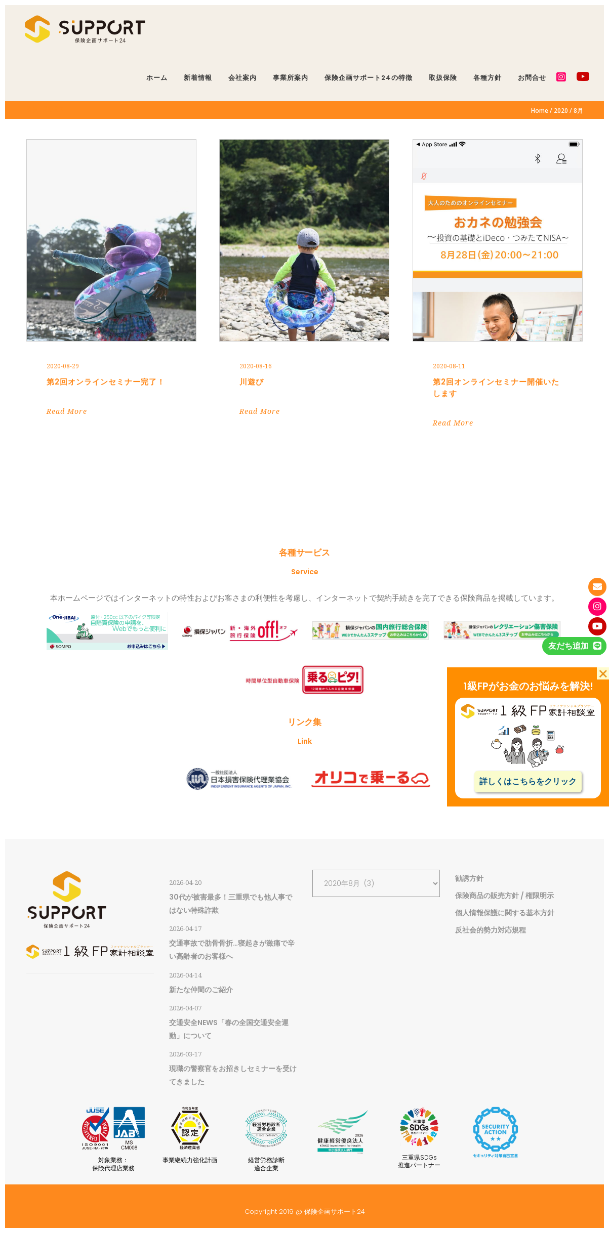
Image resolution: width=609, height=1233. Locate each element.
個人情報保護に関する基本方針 (504, 913)
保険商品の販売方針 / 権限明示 (504, 895)
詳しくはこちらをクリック (528, 781)
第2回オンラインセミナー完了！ (106, 381)
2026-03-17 (185, 1054)
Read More (67, 411)
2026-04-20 (185, 882)
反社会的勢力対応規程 (490, 930)
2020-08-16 (255, 366)
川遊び (251, 381)
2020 (561, 111)
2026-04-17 (185, 928)
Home (539, 111)
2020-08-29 (63, 366)
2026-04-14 (185, 975)
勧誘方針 (469, 878)
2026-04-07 (185, 1008)
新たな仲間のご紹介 (201, 990)
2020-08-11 (449, 366)
